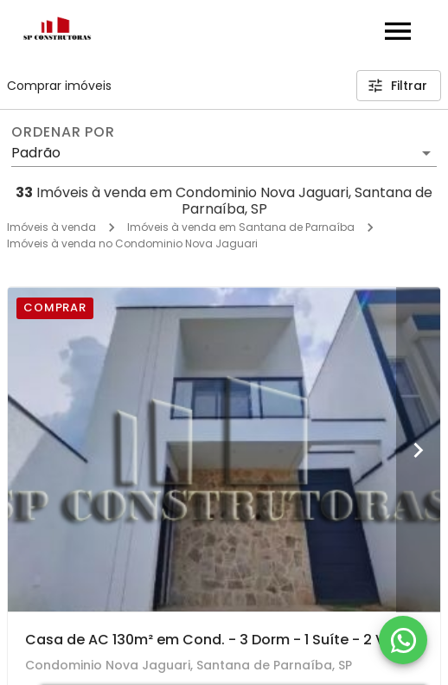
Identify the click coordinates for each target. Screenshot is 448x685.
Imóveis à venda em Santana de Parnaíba (241, 227)
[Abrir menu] (398, 31)
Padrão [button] (36, 153)
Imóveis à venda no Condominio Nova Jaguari (132, 243)
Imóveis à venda (51, 227)
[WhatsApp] (403, 640)
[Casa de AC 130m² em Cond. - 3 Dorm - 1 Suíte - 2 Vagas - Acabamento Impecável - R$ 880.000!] (224, 449)
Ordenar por (63, 132)
